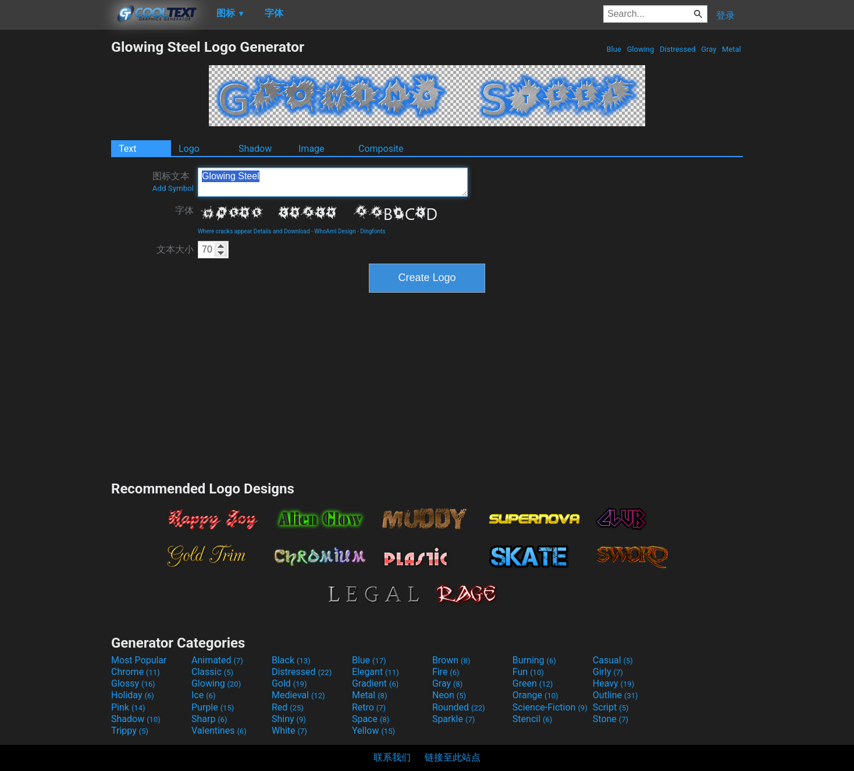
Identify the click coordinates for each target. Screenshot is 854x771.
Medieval (298, 695)
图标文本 (173, 181)
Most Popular (139, 660)
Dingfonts (372, 231)
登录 (725, 15)
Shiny (289, 718)
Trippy (129, 730)
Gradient (375, 683)
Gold (289, 683)
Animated (217, 660)
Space (370, 718)
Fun (528, 671)
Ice (203, 695)
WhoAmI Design (334, 231)
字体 (184, 210)
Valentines (219, 730)
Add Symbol (173, 188)
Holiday (132, 695)
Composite (381, 148)
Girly (608, 671)
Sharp (209, 718)
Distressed (678, 49)
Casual (613, 660)
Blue (613, 49)
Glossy (133, 683)
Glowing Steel (333, 182)
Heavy (613, 683)
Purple (212, 707)
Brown (451, 660)
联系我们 (392, 757)
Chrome (135, 671)
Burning (534, 660)
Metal (731, 49)
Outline (615, 695)
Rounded (458, 707)
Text (127, 148)
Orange (535, 695)
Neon (449, 695)
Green (533, 683)
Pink (128, 707)
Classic (212, 671)
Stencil (532, 718)
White (289, 730)
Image (311, 148)
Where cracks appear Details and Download (254, 231)
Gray (708, 49)
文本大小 (175, 249)
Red (288, 707)
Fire (446, 671)
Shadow (255, 148)
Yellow (373, 730)
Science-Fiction (550, 707)
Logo (189, 148)
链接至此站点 (453, 757)
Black (291, 660)
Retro (369, 707)
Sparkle (453, 718)
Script (611, 707)
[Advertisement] (55, 213)
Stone (610, 718)
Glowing (640, 49)
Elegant (375, 671)
